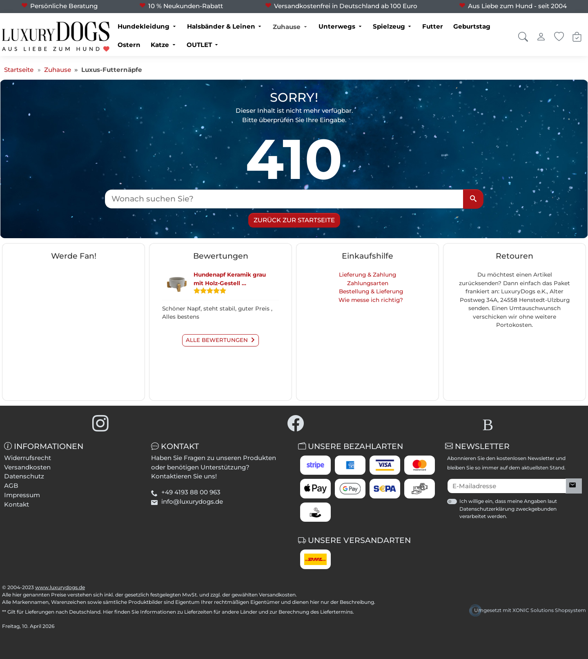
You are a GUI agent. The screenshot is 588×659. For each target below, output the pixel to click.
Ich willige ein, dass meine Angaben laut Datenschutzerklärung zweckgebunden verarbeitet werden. (508, 508)
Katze (160, 45)
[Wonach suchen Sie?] (284, 198)
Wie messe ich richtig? (371, 300)
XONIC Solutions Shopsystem (549, 610)
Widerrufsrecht (27, 458)
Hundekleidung (143, 26)
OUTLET (199, 45)
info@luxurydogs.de (192, 501)
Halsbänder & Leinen (221, 26)
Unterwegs (336, 26)
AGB (11, 485)
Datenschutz (24, 476)
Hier (108, 612)
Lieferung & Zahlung (367, 274)
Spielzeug (389, 26)
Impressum (22, 495)
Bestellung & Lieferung (371, 291)
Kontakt (16, 504)
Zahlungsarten (367, 283)
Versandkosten (27, 467)
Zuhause (287, 27)
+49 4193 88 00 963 (190, 492)
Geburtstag (471, 26)
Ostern (129, 45)
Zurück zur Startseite (294, 220)
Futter (432, 26)
